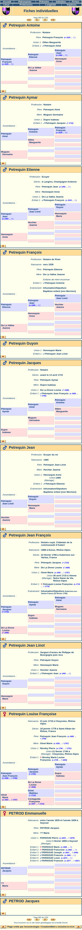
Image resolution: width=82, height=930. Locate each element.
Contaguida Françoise (34, 800)
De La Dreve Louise (50, 390)
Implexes (72, 4)
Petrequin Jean (60, 51)
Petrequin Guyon (60, 205)
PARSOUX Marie (51, 847)
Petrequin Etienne (33, 55)
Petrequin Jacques (55, 123)
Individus (61, 1)
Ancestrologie (31, 926)
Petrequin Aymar (49, 380)
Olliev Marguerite (51, 42)
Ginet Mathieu (33, 791)
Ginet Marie (47, 572)
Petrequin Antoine (33, 130)
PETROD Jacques (49, 828)
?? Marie (44, 833)
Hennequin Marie (61, 214)
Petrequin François (52, 37)
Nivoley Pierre (47, 748)
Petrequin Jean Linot (34, 210)
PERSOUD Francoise (53, 849)
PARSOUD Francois (52, 855)
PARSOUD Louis (51, 858)
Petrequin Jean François (55, 393)
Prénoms (44, 1)
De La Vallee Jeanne (34, 68)
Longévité (50, 4)
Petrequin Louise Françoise (58, 584)
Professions (26, 4)
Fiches (75, 1)
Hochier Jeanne (32, 223)
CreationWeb (48, 926)
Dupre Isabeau (51, 119)
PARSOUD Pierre (49, 838)
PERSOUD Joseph (52, 852)
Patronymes (24, 1)
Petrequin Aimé (52, 45)
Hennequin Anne (61, 60)
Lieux (6, 4)
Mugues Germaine (53, 114)
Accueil (7, 1)
